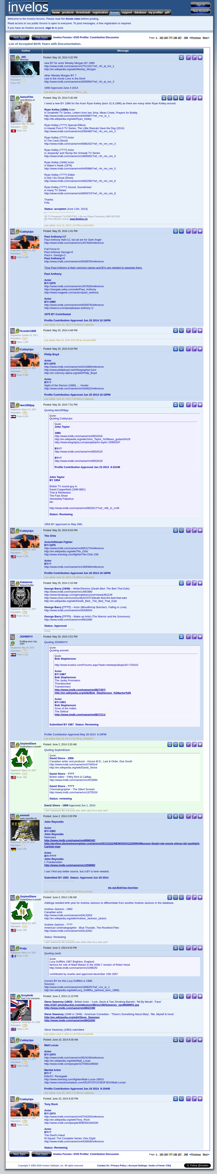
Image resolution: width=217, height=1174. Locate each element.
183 (161, 37)
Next (206, 37)
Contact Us (103, 1165)
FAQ (168, 1165)
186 (175, 37)
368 (186, 37)
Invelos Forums (62, 37)
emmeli (24, 815)
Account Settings (137, 1165)
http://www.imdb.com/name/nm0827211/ (80, 714)
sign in (50, 27)
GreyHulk (27, 995)
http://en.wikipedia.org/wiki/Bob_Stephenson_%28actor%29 (93, 692)
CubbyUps (27, 231)
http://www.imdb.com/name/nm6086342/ (69, 840)
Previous (195, 37)
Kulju (23, 948)
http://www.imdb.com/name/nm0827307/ (80, 689)
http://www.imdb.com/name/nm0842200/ (69, 1020)
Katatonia (26, 582)
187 (179, 37)
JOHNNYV (26, 636)
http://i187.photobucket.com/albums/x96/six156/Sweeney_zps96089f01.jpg (91, 1004)
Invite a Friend (156, 1165)
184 (166, 37)
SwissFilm (26, 96)
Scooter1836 (28, 331)
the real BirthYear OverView (123, 887)
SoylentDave (28, 743)
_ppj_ (23, 56)
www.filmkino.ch (79, 219)
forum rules (73, 18)
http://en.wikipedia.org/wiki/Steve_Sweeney (72, 1017)
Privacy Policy (119, 1165)
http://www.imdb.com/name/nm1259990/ (69, 865)
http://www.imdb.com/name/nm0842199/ (69, 1008)
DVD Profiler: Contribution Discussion (96, 37)
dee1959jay (27, 405)
